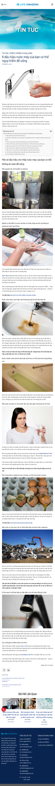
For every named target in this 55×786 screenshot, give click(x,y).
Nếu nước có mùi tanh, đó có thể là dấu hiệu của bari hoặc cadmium (23, 150)
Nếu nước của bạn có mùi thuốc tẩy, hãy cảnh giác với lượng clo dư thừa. (24, 146)
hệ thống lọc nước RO (27, 654)
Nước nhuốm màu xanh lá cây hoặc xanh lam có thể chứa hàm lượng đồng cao (26, 144)
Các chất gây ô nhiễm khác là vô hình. (16, 154)
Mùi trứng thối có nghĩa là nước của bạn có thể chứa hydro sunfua (23, 148)
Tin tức (5, 52)
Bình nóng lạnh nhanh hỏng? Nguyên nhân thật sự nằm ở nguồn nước (27, 714)
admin (10, 64)
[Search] (52, 4)
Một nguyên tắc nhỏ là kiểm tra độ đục (16, 135)
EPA (12, 571)
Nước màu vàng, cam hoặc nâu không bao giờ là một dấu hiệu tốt (23, 141)
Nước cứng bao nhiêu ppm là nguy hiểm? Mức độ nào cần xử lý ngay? (11, 714)
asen (22, 646)
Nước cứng (5, 275)
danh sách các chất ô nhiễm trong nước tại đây (23, 295)
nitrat (27, 646)
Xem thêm (11, 722)
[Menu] (4, 4)
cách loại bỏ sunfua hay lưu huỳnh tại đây (21, 523)
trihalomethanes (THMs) (45, 453)
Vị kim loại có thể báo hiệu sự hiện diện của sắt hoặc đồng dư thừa (23, 152)
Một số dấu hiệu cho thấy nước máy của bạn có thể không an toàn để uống (23, 133)
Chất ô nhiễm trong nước (20, 52)
